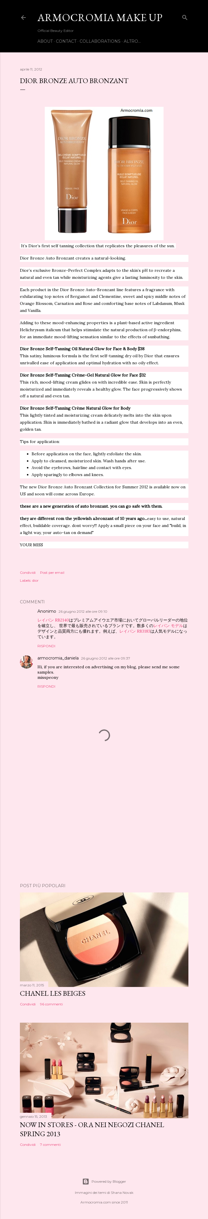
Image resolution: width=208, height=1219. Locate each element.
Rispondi (46, 646)
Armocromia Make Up (99, 17)
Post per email (52, 572)
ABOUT (45, 41)
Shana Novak (122, 1192)
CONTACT (66, 41)
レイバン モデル (168, 625)
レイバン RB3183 (134, 631)
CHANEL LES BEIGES (52, 993)
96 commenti (51, 1004)
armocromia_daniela (58, 658)
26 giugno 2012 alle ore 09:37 (105, 658)
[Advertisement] (104, 827)
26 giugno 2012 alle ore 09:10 (83, 611)
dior (35, 580)
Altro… (132, 41)
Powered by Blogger (104, 1181)
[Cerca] (184, 16)
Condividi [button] (28, 572)
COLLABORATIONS (100, 41)
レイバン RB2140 (53, 620)
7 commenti (50, 1144)
